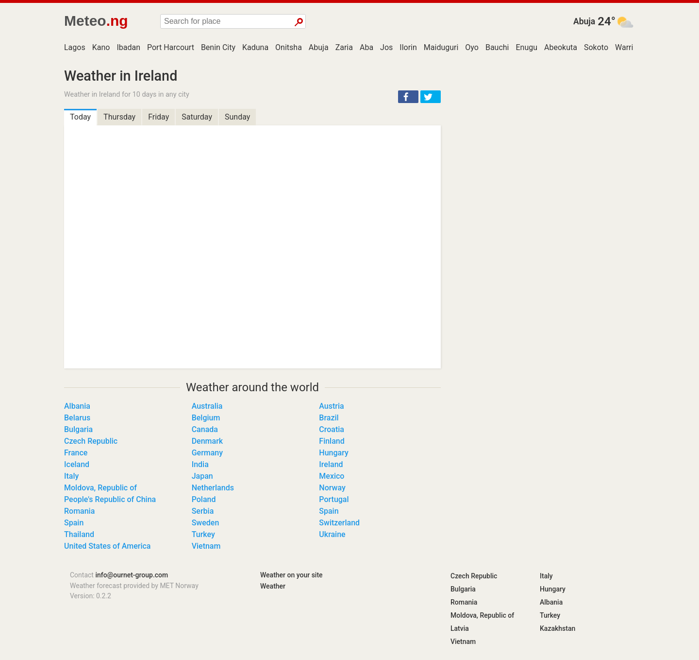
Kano (101, 47)
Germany (207, 452)
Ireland (331, 464)
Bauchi (497, 47)
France (75, 452)
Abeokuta (560, 47)
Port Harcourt (170, 47)
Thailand (79, 534)
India (200, 464)
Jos (386, 47)
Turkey (203, 534)
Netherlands (213, 487)
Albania (77, 406)
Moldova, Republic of (100, 487)
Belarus (77, 417)
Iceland (76, 464)
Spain (328, 511)
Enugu (527, 47)
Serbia (203, 511)
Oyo (472, 47)
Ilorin (408, 47)
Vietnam (206, 546)
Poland (204, 499)
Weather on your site (291, 575)
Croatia (331, 429)
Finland (331, 441)
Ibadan (128, 47)
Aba (366, 47)
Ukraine (332, 534)
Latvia (459, 628)
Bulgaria (78, 429)
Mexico (331, 476)
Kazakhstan (557, 628)
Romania (79, 511)
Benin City (218, 47)
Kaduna (255, 47)
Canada (205, 429)
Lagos (74, 47)
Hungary (333, 452)
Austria (331, 406)
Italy (71, 476)
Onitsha (288, 47)
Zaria (344, 47)
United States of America (107, 546)
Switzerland (339, 522)
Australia (207, 406)
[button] (408, 96)
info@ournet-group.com (131, 575)
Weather (272, 586)
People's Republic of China (110, 499)
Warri (624, 47)
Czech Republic (90, 441)
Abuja (584, 21)
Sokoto (596, 47)
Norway (332, 487)
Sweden (205, 522)
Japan (202, 476)
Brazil (328, 417)
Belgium (206, 417)
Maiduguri (441, 47)
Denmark (207, 441)
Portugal (334, 499)
